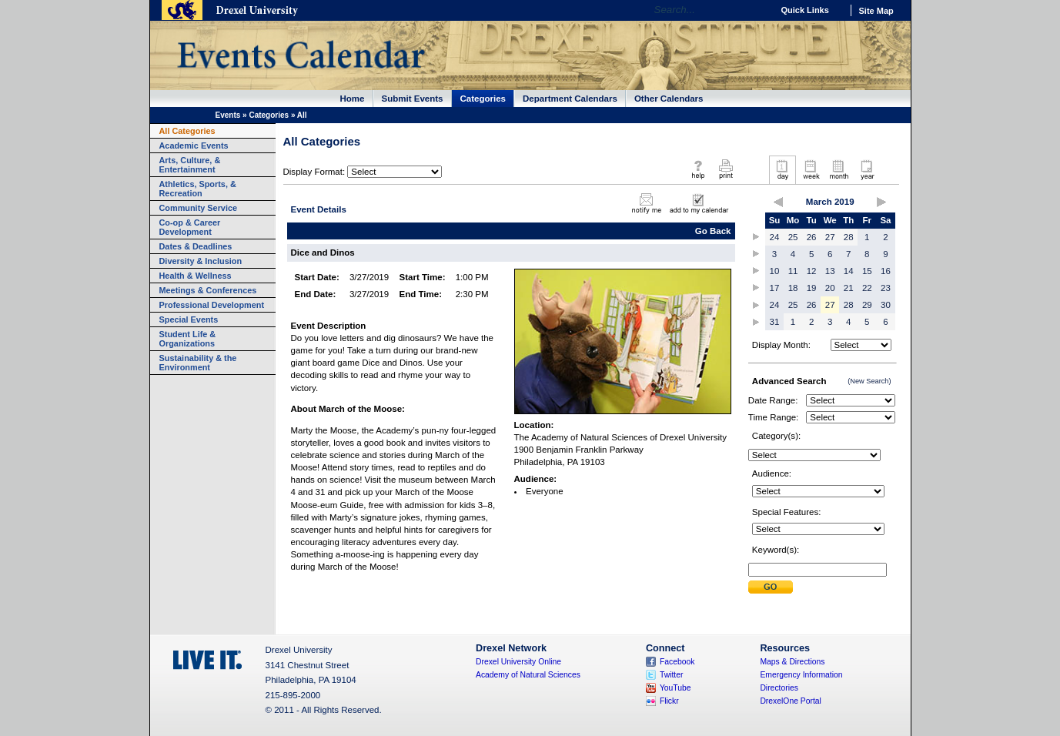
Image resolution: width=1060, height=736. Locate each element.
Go (757, 10)
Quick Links (805, 10)
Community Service (198, 207)
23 (886, 288)
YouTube (675, 688)
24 (775, 237)
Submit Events (412, 98)
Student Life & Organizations (187, 339)
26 (812, 237)
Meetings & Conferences (208, 290)
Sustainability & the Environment (198, 362)
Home (352, 98)
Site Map (876, 10)
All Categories (187, 130)
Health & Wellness (195, 275)
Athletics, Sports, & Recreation (197, 188)
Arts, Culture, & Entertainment (190, 165)
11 (793, 271)
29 (867, 304)
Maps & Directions (792, 661)
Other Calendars (669, 98)
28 (849, 237)
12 (812, 271)
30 (886, 304)
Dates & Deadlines (195, 246)
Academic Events (194, 145)
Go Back (713, 231)
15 (867, 271)
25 (793, 237)
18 (793, 288)
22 (867, 288)
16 (886, 271)
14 (849, 271)
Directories (779, 688)
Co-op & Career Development (190, 227)
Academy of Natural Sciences (528, 675)
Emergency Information (801, 675)
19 (812, 288)
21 (849, 288)
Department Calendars (570, 98)
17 (775, 288)
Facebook (677, 661)
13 (830, 271)
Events (228, 115)
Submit (770, 587)
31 (775, 321)
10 (775, 271)
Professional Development (212, 304)
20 (830, 288)
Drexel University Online (518, 661)
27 (830, 237)
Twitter (672, 675)
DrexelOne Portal (790, 701)
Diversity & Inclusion (200, 261)
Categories (483, 98)
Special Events (189, 319)
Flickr (669, 701)
